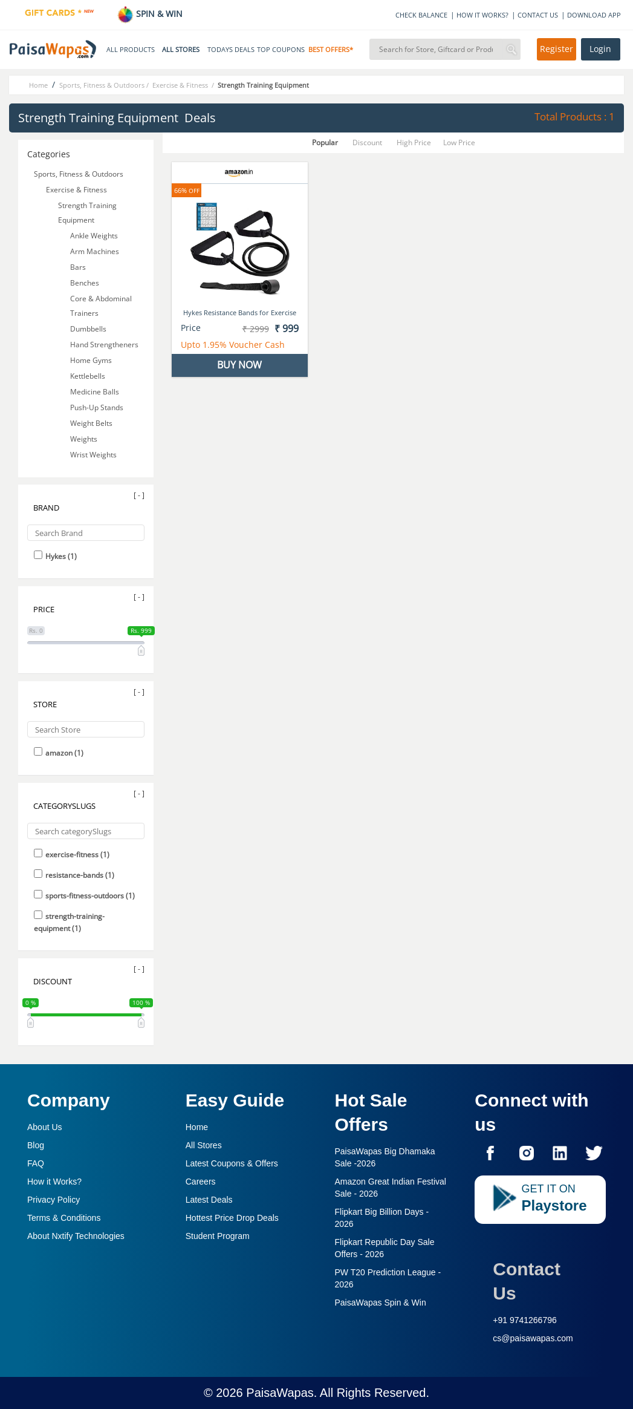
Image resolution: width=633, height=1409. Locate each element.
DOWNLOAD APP (594, 14)
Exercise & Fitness (77, 190)
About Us (44, 1127)
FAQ (35, 1163)
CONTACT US (538, 14)
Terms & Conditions (63, 1218)
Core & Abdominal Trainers (101, 305)
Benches (85, 283)
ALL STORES (181, 49)
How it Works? (54, 1181)
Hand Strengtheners (105, 344)
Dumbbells (89, 329)
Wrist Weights (94, 455)
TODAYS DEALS (231, 49)
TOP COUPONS (281, 49)
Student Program (218, 1236)
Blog (35, 1145)
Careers (201, 1181)
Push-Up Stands (97, 407)
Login (600, 49)
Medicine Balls (95, 392)
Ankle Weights (95, 235)
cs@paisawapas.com (533, 1338)
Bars (79, 267)
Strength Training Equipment (87, 212)
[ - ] (139, 495)
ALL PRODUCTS (130, 49)
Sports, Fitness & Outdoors (78, 174)
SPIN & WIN (150, 13)
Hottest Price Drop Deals (232, 1218)
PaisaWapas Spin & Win (380, 1302)
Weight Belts (92, 423)
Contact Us (526, 1281)
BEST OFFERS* (330, 49)
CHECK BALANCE (421, 14)
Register (556, 49)
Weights (84, 439)
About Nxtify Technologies (76, 1236)
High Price (414, 142)
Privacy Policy (53, 1200)
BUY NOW (239, 364)
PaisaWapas (280, 1392)
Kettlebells (88, 376)
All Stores (204, 1145)
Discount (367, 142)
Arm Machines (95, 251)
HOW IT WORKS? (482, 14)
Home (197, 1127)
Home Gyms (92, 360)
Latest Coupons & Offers (232, 1163)
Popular (325, 142)
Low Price (459, 142)
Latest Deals (209, 1200)
